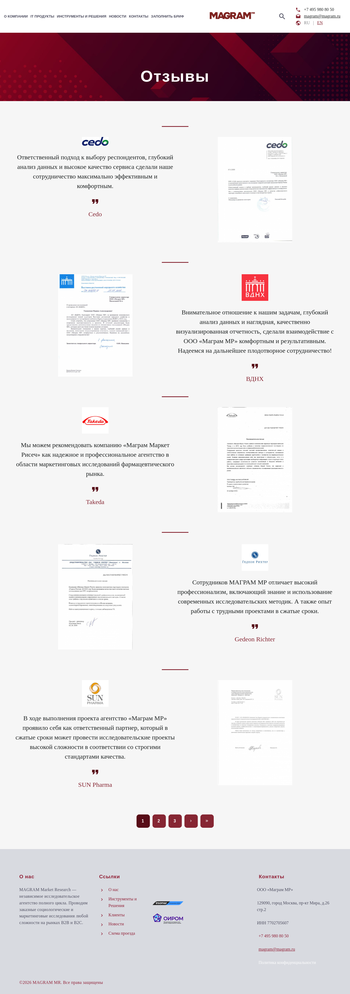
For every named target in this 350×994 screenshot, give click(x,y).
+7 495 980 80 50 (319, 9)
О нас (114, 889)
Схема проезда (122, 933)
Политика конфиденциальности (287, 962)
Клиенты (117, 915)
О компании (16, 16)
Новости (117, 16)
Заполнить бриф (167, 16)
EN (320, 22)
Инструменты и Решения (81, 16)
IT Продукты (42, 16)
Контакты (138, 16)
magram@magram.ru (322, 16)
